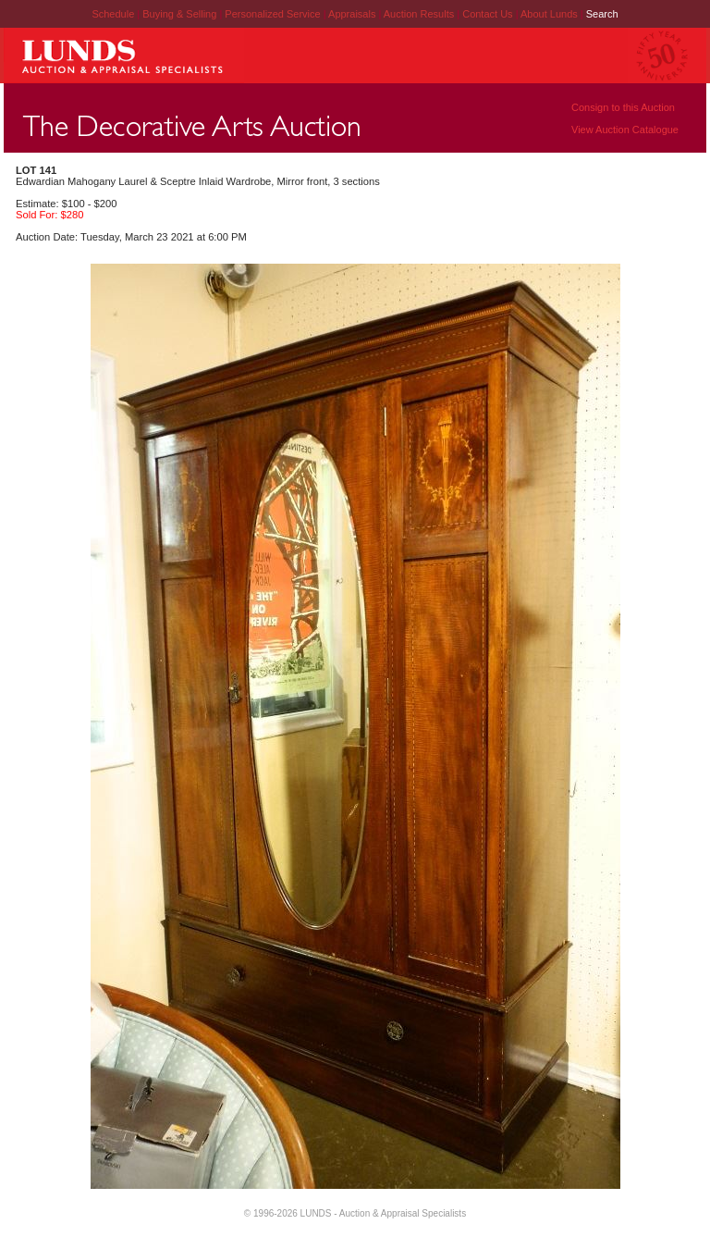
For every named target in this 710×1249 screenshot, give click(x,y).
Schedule (113, 13)
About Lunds (550, 13)
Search (602, 13)
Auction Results (420, 13)
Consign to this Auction (623, 107)
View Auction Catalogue (625, 129)
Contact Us (487, 13)
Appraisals (353, 13)
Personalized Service (274, 13)
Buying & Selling (180, 13)
